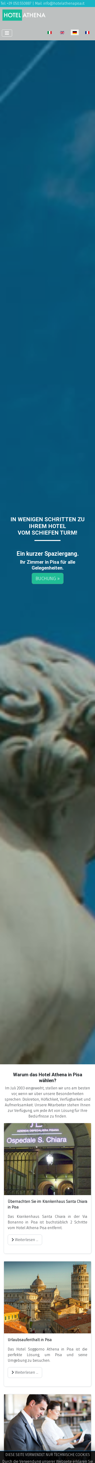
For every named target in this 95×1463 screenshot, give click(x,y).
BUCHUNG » (48, 578)
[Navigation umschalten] (7, 33)
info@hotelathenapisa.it (64, 3)
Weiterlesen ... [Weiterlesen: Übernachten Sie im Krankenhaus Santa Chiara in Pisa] (25, 1240)
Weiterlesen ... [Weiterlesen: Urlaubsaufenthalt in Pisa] (25, 1372)
